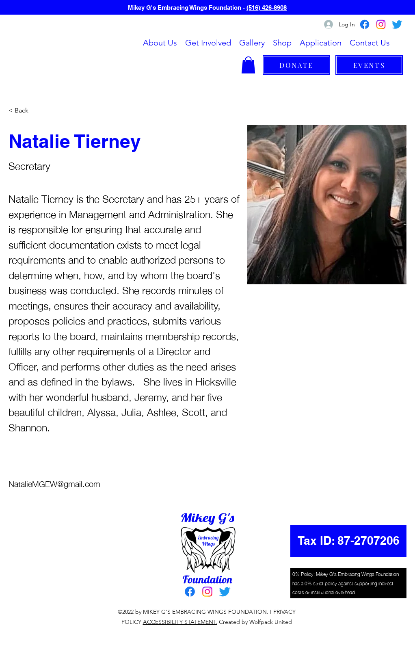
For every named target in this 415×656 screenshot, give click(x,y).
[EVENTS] (369, 65)
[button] (208, 42)
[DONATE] (296, 65)
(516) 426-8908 (266, 7)
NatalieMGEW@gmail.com (54, 483)
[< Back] (25, 111)
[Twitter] (397, 24)
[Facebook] (365, 24)
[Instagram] (381, 24)
